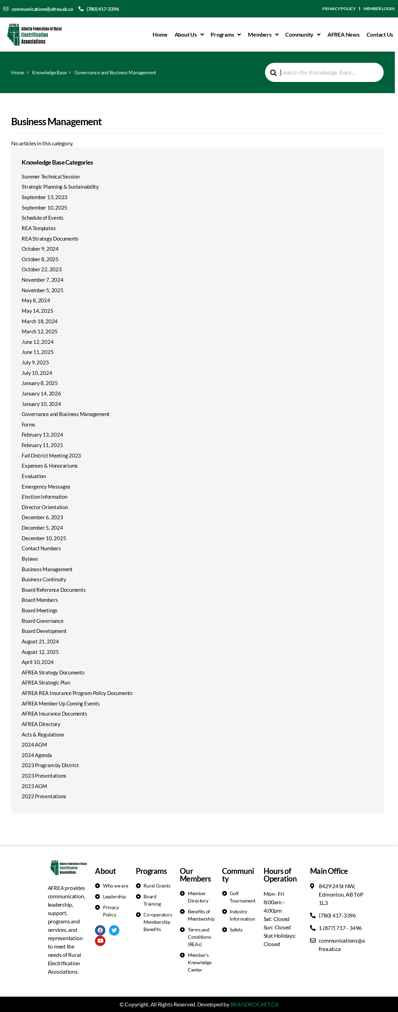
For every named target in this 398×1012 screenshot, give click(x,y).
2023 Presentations (44, 775)
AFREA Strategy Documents (53, 672)
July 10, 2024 (37, 373)
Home (160, 34)
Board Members (40, 600)
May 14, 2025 (37, 311)
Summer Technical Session (50, 176)
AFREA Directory (41, 724)
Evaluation (34, 476)
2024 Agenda (37, 755)
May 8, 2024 (36, 300)
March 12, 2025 (40, 331)
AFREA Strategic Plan (46, 682)
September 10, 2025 (44, 207)
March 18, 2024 (40, 321)
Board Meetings (40, 610)
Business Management (47, 569)
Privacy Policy (339, 8)
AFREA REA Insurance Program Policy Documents (77, 693)
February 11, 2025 (42, 445)
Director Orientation (45, 507)
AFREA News (343, 34)
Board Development (44, 631)
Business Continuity (44, 579)
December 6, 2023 (42, 517)
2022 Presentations (44, 796)
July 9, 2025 (35, 362)
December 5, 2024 (42, 527)
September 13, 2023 (44, 197)
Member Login (379, 8)
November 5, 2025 (42, 290)
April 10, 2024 (38, 662)
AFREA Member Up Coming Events (61, 703)
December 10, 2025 (44, 538)
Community (302, 34)
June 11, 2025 (37, 352)
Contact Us (380, 34)
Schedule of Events (43, 217)
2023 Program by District (50, 765)
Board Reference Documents (54, 590)
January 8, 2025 (40, 383)
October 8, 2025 (40, 259)
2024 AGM (34, 744)
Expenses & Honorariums (50, 465)
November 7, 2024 (42, 280)
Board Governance (42, 621)
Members (263, 34)
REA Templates (39, 228)
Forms (28, 424)
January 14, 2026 (41, 393)
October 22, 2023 (41, 269)
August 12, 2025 (40, 652)
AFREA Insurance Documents (54, 713)
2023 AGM (34, 786)
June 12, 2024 (37, 342)
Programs (226, 34)
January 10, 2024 (41, 404)
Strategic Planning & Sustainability (60, 186)
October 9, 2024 (40, 249)
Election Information (44, 496)
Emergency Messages (46, 486)
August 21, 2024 (40, 641)
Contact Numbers (41, 548)
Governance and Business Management (66, 414)
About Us (189, 34)
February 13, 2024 (42, 434)
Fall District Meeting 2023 (51, 455)
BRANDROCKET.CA (254, 1004)
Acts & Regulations (43, 734)
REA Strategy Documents (50, 238)
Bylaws (30, 559)
